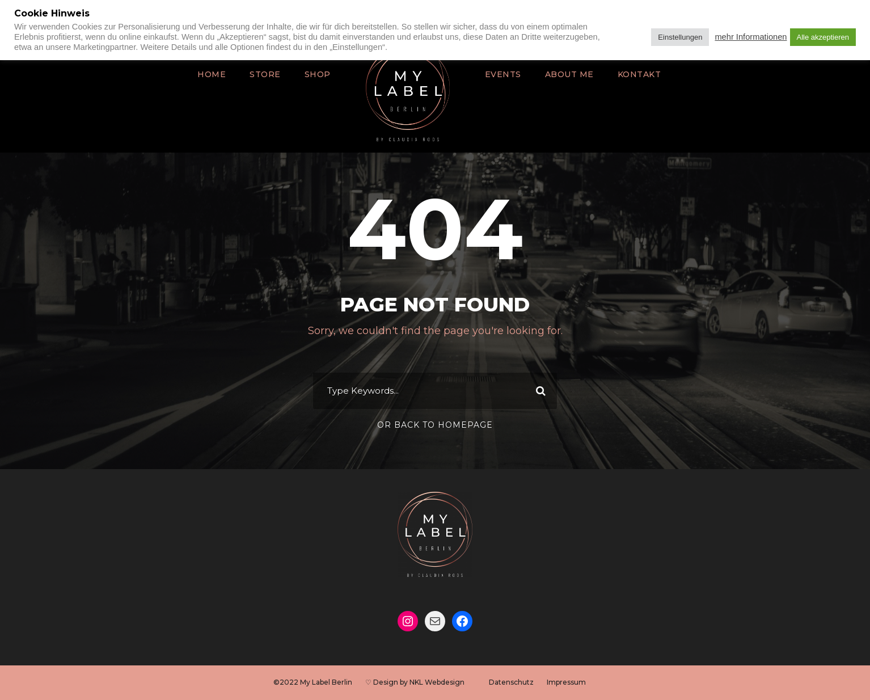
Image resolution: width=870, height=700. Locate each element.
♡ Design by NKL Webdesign (414, 682)
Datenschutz (510, 682)
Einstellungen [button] (680, 37)
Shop (319, 74)
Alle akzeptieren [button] (823, 37)
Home (216, 74)
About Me (566, 74)
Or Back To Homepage (435, 425)
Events (503, 74)
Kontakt (634, 74)
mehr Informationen (751, 36)
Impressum (565, 682)
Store (268, 74)
